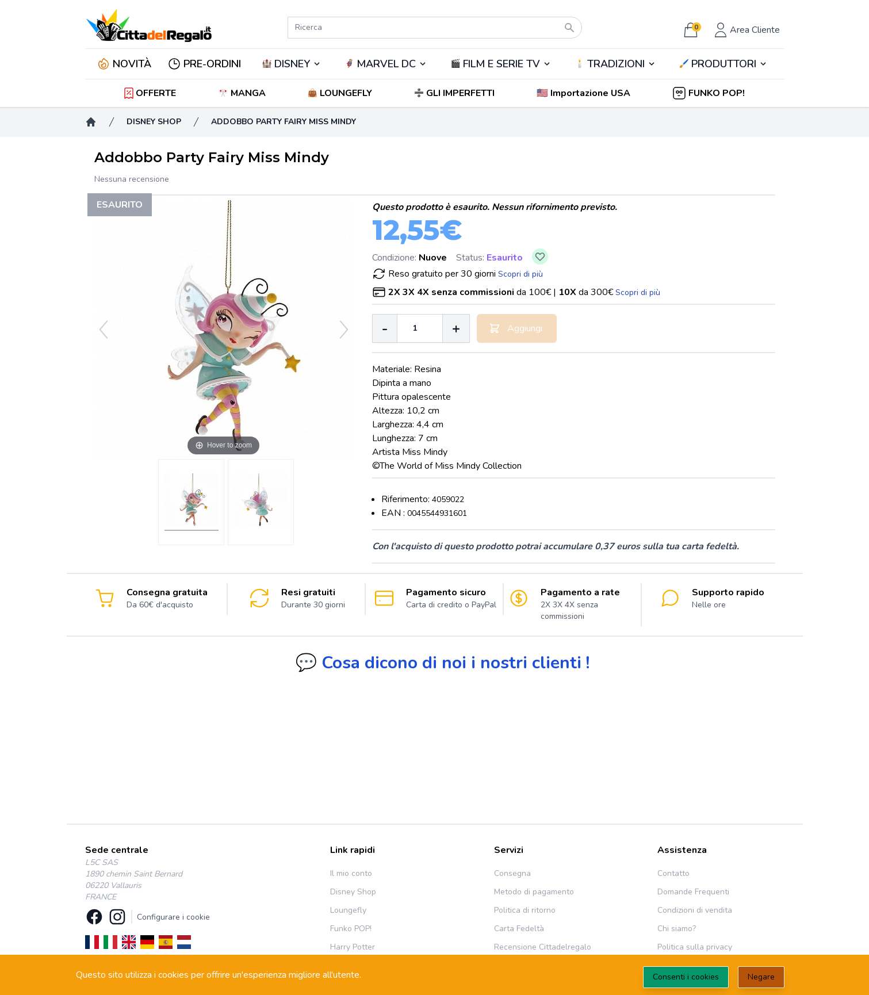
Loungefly (348, 910)
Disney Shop (353, 891)
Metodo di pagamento (534, 891)
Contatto (673, 873)
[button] (584, 93)
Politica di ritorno (525, 910)
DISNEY (292, 64)
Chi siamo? (676, 928)
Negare (761, 976)
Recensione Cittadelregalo (542, 947)
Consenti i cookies (686, 976)
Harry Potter (352, 947)
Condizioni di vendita (694, 910)
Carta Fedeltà (519, 928)
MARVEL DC (386, 64)
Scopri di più (520, 274)
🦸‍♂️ (385, 64)
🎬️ (500, 64)
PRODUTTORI (723, 64)
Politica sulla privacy (694, 947)
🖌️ (723, 64)
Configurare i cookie (173, 917)
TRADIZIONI (616, 64)
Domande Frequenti (693, 891)
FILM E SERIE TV (501, 64)
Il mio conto (351, 873)
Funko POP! (351, 928)
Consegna (512, 873)
